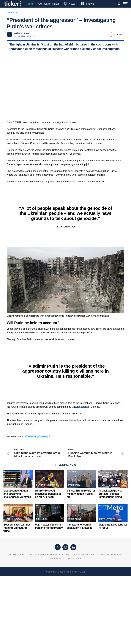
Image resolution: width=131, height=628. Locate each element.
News (72, 3)
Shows (90, 3)
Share (118, 34)
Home (29, 3)
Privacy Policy (77, 558)
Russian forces (80, 407)
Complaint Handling (110, 554)
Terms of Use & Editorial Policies (48, 554)
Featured (32, 437)
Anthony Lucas (21, 33)
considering (38, 403)
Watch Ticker (51, 3)
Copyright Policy (83, 554)
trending (44, 437)
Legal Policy (56, 558)
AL (9, 34)
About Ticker (17, 554)
